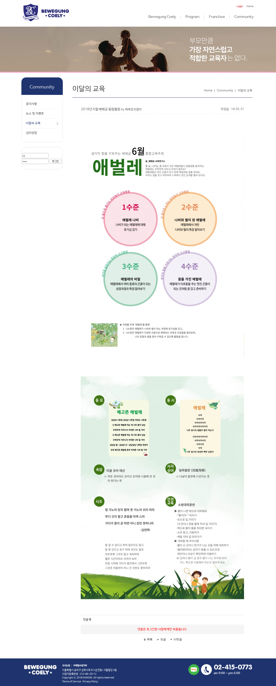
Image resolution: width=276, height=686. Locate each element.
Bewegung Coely (162, 17)
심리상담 (31, 133)
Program (192, 17)
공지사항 (31, 104)
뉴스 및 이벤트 (35, 113)
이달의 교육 (33, 123)
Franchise (217, 17)
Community (243, 17)
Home (250, 6)
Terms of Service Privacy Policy (80, 681)
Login (240, 6)
